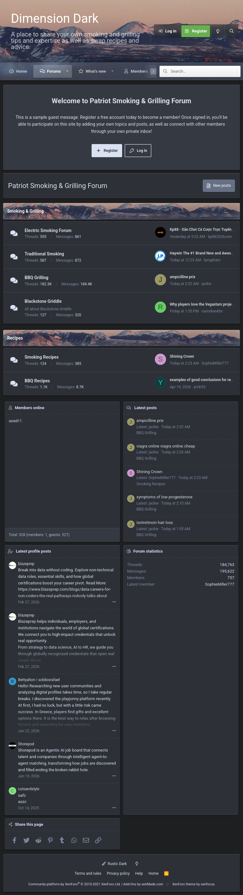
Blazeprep (27, 621)
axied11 (15, 421)
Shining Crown (182, 356)
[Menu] (150, 31)
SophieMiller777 (215, 363)
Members (139, 71)
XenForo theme (184, 884)
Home (21, 71)
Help (139, 873)
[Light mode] (218, 31)
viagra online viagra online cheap (165, 446)
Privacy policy (118, 873)
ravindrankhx (212, 311)
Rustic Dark (114, 864)
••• (114, 602)
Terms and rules (87, 873)
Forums (54, 71)
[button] (67, 71)
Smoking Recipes (42, 357)
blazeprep (26, 564)
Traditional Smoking (44, 254)
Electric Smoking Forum (48, 230)
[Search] (231, 31)
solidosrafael (49, 680)
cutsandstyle (28, 789)
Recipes (15, 338)
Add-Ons (129, 884)
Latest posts (145, 407)
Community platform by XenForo (74, 884)
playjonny (70, 698)
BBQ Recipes (37, 380)
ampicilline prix (182, 277)
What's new (96, 71)
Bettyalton (26, 680)
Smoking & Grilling (25, 211)
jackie (206, 284)
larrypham (212, 260)
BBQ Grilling (36, 277)
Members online (29, 407)
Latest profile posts (33, 551)
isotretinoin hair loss (154, 522)
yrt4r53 (200, 387)
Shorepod (26, 744)
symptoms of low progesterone (164, 497)
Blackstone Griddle (43, 301)
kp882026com (220, 237)
